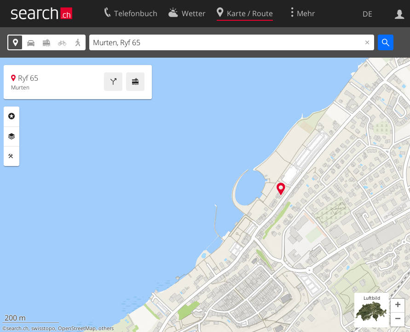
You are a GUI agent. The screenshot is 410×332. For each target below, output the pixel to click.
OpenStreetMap (77, 328)
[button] (397, 306)
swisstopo (43, 328)
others (106, 328)
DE (367, 14)
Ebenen (11, 136)
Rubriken (11, 116)
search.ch (17, 328)
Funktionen (11, 156)
